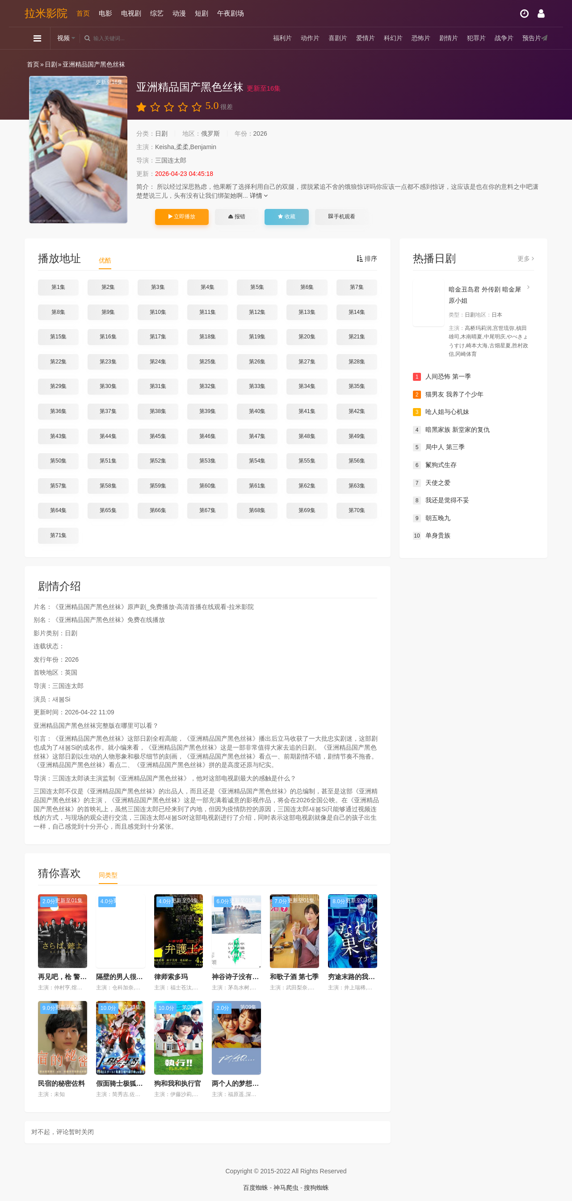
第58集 (108, 486)
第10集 (158, 312)
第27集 (307, 362)
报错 (236, 216)
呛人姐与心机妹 (441, 412)
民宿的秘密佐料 (61, 1083)
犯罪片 (476, 38)
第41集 (307, 411)
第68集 (257, 510)
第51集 (108, 461)
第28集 (357, 362)
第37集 (108, 411)
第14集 (357, 312)
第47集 (257, 436)
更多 (525, 258)
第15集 (58, 337)
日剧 (51, 64)
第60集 (207, 486)
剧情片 (448, 38)
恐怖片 (421, 38)
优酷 (105, 260)
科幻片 (393, 38)
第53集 (207, 461)
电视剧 (131, 13)
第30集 (108, 386)
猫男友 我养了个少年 (448, 395)
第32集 (207, 386)
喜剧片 (337, 38)
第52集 (158, 461)
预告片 (531, 38)
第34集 (307, 386)
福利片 (282, 38)
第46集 (207, 436)
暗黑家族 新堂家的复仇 (451, 430)
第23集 (108, 362)
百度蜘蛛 (255, 1187)
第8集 (58, 312)
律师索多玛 (171, 976)
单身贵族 (431, 536)
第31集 (158, 386)
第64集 (58, 510)
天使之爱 (431, 483)
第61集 (257, 486)
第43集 (58, 436)
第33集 (257, 386)
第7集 (357, 287)
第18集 (207, 337)
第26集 (257, 362)
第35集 (357, 386)
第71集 (58, 535)
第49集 (357, 436)
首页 (83, 13)
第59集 (158, 486)
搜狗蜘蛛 (316, 1187)
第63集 (357, 486)
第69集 (307, 510)
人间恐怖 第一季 (442, 377)
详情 (259, 195)
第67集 (207, 510)
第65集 (108, 510)
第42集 (357, 411)
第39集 (207, 411)
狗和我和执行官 (177, 1083)
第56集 (357, 461)
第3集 (158, 287)
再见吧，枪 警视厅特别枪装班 (82, 976)
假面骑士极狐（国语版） (133, 1083)
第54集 (257, 461)
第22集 (58, 362)
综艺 (157, 13)
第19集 (257, 337)
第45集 (158, 436)
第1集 (58, 287)
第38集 (158, 411)
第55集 (307, 461)
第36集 (58, 411)
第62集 (307, 486)
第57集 (58, 486)
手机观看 (341, 216)
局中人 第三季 (439, 447)
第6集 (307, 287)
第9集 (108, 312)
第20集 (307, 337)
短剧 (201, 13)
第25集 (207, 362)
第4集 (207, 287)
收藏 (286, 216)
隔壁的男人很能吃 (123, 976)
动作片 (310, 38)
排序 (367, 258)
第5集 (257, 287)
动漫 (179, 13)
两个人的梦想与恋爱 (242, 1083)
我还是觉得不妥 (441, 500)
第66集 (158, 510)
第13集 (307, 312)
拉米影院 (46, 13)
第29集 (58, 386)
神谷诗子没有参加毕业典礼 (252, 976)
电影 (105, 13)
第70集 (357, 510)
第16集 (108, 337)
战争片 (504, 38)
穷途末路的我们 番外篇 (362, 976)
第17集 (158, 337)
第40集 (257, 411)
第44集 (108, 436)
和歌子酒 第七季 (294, 976)
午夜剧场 (230, 13)
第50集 (58, 461)
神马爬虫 (286, 1187)
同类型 (108, 875)
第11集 (207, 312)
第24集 (158, 362)
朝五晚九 (431, 518)
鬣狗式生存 (435, 465)
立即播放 (181, 216)
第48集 (307, 436)
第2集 (108, 287)
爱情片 (365, 38)
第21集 (357, 337)
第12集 (257, 312)
